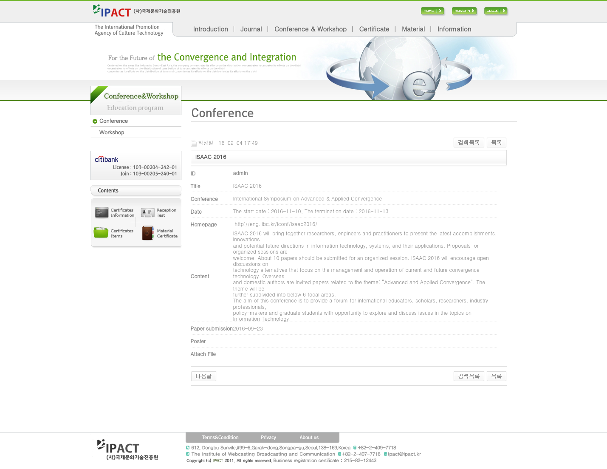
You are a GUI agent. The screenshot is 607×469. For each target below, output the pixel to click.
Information (454, 28)
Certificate (374, 28)
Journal (251, 28)
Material (413, 28)
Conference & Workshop (310, 28)
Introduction (210, 28)
